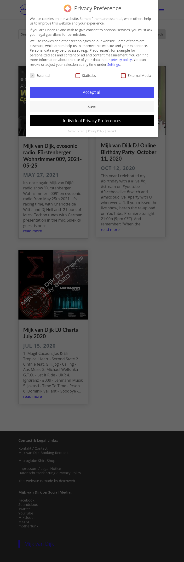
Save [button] (92, 106)
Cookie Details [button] (76, 130)
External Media (136, 74)
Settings (113, 63)
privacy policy (121, 59)
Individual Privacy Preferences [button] (92, 120)
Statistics (85, 74)
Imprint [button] (112, 130)
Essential (40, 74)
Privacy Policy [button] (96, 130)
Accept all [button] (92, 91)
